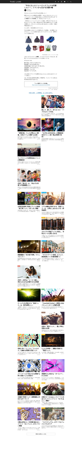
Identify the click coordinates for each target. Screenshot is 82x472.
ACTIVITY (19, 119)
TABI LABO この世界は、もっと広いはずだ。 (41, 93)
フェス (46, 89)
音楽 (52, 89)
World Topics (55, 89)
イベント (49, 89)
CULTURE (19, 144)
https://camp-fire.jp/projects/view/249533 (41, 85)
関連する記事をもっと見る (41, 434)
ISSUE (43, 289)
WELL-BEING (44, 192)
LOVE (19, 169)
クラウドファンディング (41, 89)
